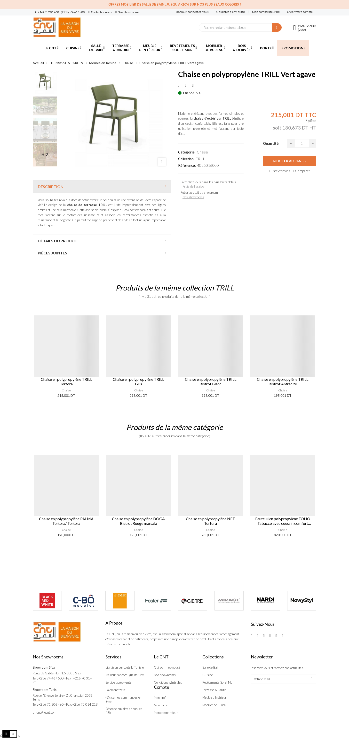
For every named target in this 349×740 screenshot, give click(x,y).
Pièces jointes (52, 253)
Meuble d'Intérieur (214, 697)
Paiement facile (115, 690)
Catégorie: (187, 152)
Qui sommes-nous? (167, 667)
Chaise (202, 152)
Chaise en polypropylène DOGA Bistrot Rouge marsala (138, 521)
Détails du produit (58, 240)
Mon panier (161, 705)
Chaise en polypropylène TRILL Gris (138, 381)
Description (50, 186)
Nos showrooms (193, 197)
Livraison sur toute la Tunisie (124, 667)
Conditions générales (168, 682)
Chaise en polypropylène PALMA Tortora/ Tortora (66, 521)
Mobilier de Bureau (214, 705)
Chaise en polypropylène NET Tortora (210, 521)
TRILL (200, 159)
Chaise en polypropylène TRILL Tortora (66, 381)
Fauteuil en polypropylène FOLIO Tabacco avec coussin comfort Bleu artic (282, 521)
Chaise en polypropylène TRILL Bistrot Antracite (282, 381)
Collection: (186, 159)
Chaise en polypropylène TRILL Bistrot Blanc (210, 381)
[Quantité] (301, 143)
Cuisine (207, 675)
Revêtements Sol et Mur (218, 682)
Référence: (187, 165)
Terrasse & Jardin (214, 690)
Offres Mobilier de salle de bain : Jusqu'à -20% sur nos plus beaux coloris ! (174, 4)
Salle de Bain (210, 667)
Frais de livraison (194, 186)
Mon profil (160, 698)
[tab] (102, 186)
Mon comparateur (166, 713)
